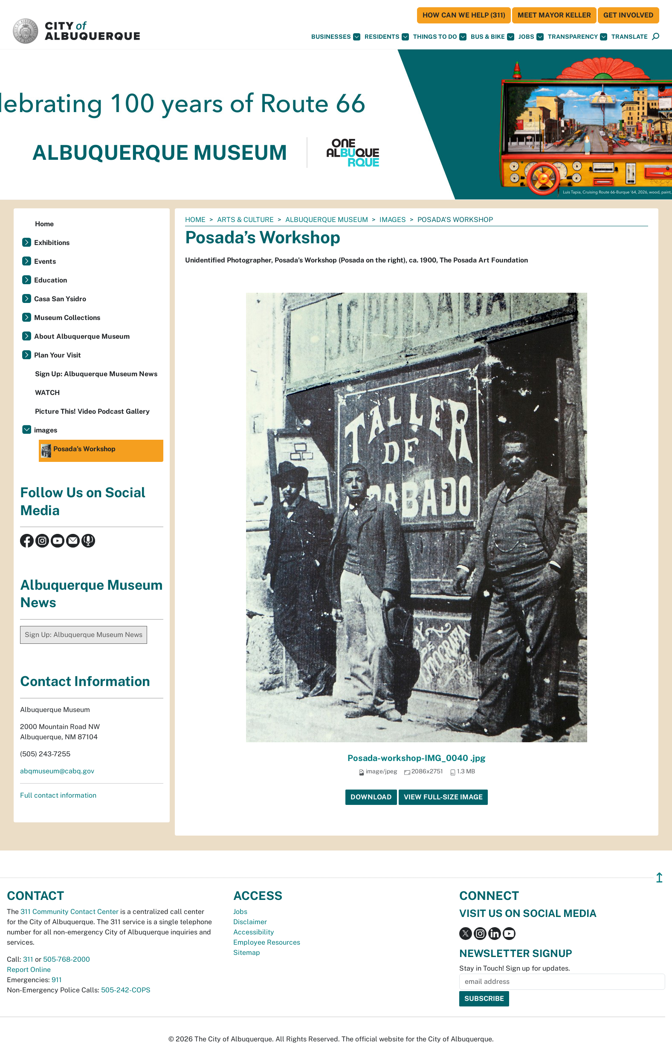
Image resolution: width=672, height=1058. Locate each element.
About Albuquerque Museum (82, 336)
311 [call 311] (28, 959)
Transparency (577, 36)
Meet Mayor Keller (554, 15)
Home (195, 220)
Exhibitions (52, 243)
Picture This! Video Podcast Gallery (92, 411)
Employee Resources (266, 942)
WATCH (47, 393)
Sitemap (246, 952)
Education (50, 280)
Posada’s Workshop (78, 451)
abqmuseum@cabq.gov (57, 771)
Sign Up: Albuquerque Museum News (96, 374)
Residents (387, 36)
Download (371, 797)
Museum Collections (67, 318)
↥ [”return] (659, 877)
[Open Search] (655, 37)
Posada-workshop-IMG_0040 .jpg (417, 758)
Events (45, 261)
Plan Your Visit (57, 355)
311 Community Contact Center (69, 912)
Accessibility (253, 932)
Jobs (531, 36)
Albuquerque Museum (326, 220)
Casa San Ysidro (60, 299)
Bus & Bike (492, 36)
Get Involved (628, 15)
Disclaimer (250, 922)
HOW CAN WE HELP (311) (464, 15)
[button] (629, 37)
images (392, 220)
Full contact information (58, 795)
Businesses (335, 36)
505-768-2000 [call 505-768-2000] (66, 959)
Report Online (29, 970)
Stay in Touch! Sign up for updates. (514, 968)
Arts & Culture (245, 220)
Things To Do (439, 36)
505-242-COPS (126, 990)
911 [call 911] (57, 980)
